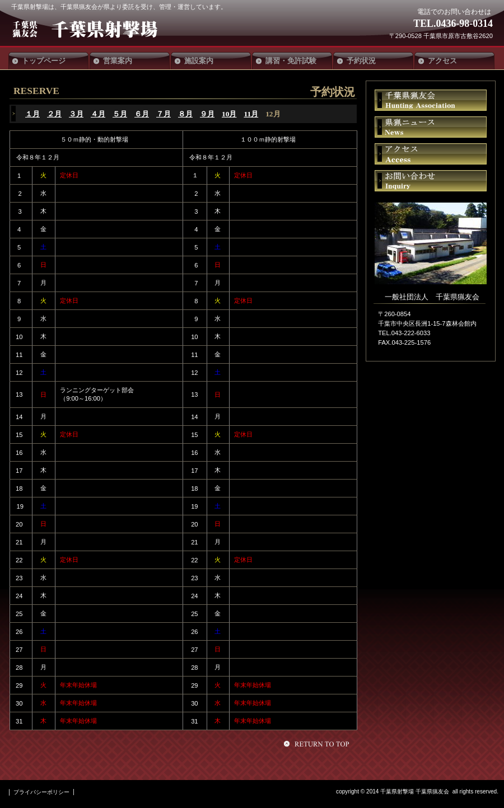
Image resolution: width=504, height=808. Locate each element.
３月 (76, 114)
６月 (141, 114)
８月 (185, 114)
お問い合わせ (431, 180)
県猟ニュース (431, 127)
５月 (120, 114)
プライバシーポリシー (41, 792)
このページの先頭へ (318, 743)
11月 (251, 114)
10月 (229, 114)
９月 (207, 114)
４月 (98, 114)
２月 (54, 114)
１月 (32, 114)
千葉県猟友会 (431, 100)
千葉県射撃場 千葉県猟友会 (94, 29)
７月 (163, 114)
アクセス (431, 154)
